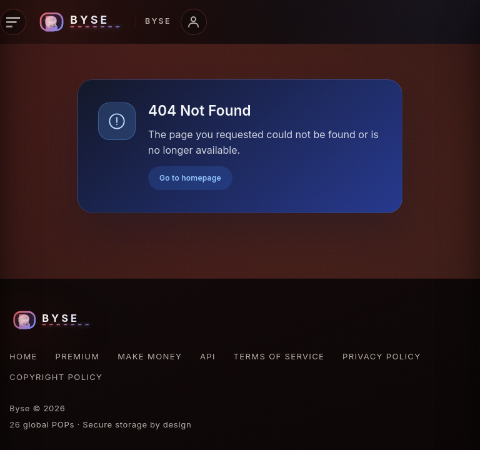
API (208, 356)
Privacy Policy (381, 356)
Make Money (150, 356)
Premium (78, 356)
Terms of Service (279, 356)
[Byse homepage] (103, 22)
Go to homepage (190, 177)
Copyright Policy (55, 377)
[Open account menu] (194, 22)
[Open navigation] (13, 22)
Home (23, 356)
